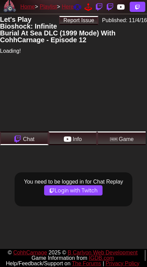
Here (68, 7)
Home (27, 7)
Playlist (48, 7)
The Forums (86, 263)
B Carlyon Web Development (102, 252)
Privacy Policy (123, 263)
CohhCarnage (30, 252)
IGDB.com (101, 258)
